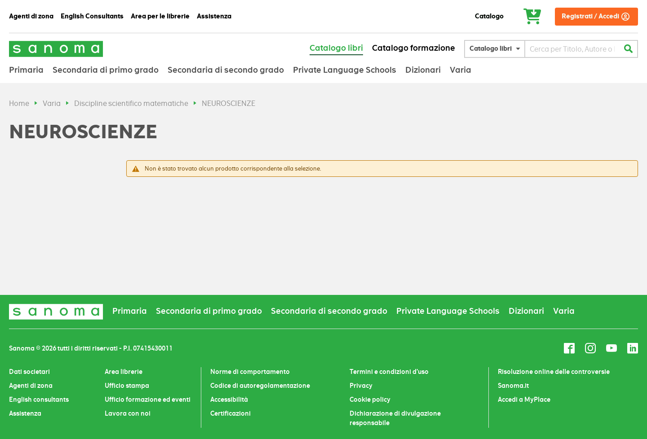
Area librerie (123, 372)
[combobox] (572, 49)
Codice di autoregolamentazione (260, 386)
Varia (52, 103)
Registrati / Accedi (590, 16)
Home (19, 103)
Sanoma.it (513, 386)
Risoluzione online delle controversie (554, 372)
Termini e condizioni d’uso (389, 372)
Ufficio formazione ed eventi (148, 399)
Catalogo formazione (413, 48)
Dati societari (29, 372)
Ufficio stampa (127, 386)
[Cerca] (628, 49)
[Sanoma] (56, 49)
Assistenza (25, 413)
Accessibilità (229, 399)
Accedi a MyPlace (524, 399)
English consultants (39, 399)
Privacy (361, 386)
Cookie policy (370, 399)
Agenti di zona (31, 386)
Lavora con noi (128, 413)
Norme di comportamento (250, 372)
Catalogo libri (336, 48)
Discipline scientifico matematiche (131, 103)
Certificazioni (230, 413)
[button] (497, 49)
